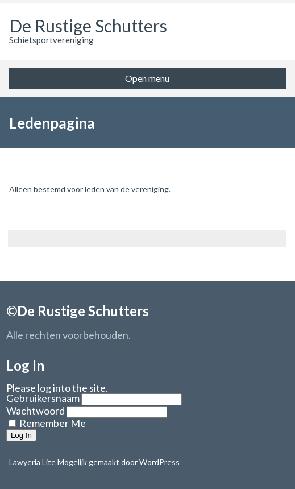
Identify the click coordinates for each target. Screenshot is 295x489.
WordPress (159, 462)
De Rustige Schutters (88, 25)
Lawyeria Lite (33, 462)
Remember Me (47, 423)
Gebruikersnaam (43, 398)
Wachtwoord (35, 410)
